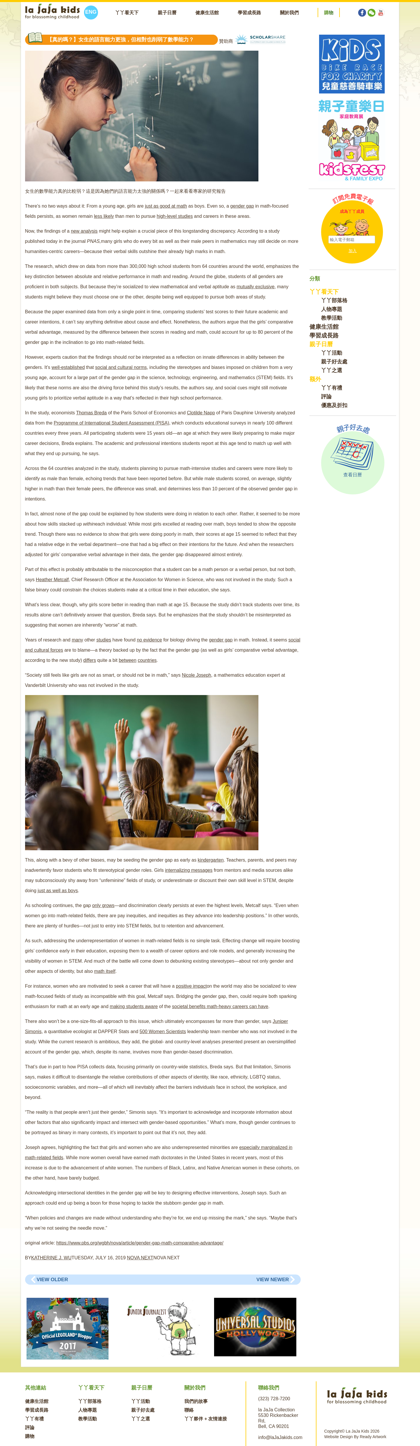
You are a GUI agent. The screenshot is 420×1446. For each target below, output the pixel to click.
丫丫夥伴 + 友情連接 (205, 1418)
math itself (105, 971)
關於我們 (289, 12)
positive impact (191, 986)
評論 (326, 396)
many (77, 639)
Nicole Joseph (196, 675)
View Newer (272, 1279)
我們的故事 (196, 1401)
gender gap (242, 206)
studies (103, 639)
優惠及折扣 (334, 405)
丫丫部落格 (334, 300)
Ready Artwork (373, 1436)
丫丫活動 (331, 353)
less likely (104, 216)
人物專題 (331, 309)
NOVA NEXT (140, 1257)
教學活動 (331, 318)
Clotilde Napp (201, 412)
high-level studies (175, 216)
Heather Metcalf (52, 579)
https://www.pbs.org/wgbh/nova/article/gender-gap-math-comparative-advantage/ (139, 1242)
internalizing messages (189, 870)
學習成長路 (249, 12)
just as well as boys (58, 890)
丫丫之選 (331, 370)
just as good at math (166, 206)
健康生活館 (207, 12)
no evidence (149, 639)
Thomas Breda (91, 412)
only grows (103, 905)
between (127, 660)
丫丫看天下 (127, 12)
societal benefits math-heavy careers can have (220, 1006)
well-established (68, 367)
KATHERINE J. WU (51, 1257)
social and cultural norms (121, 367)
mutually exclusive (255, 286)
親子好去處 (334, 362)
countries (147, 660)
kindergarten (211, 860)
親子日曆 (167, 12)
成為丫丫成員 (352, 211)
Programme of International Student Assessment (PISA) (111, 422)
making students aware (134, 1006)
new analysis (84, 231)
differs (89, 660)
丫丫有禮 (331, 388)
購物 (29, 1436)
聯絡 (189, 1410)
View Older (52, 1279)
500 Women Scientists (163, 1031)
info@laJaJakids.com (280, 1437)
